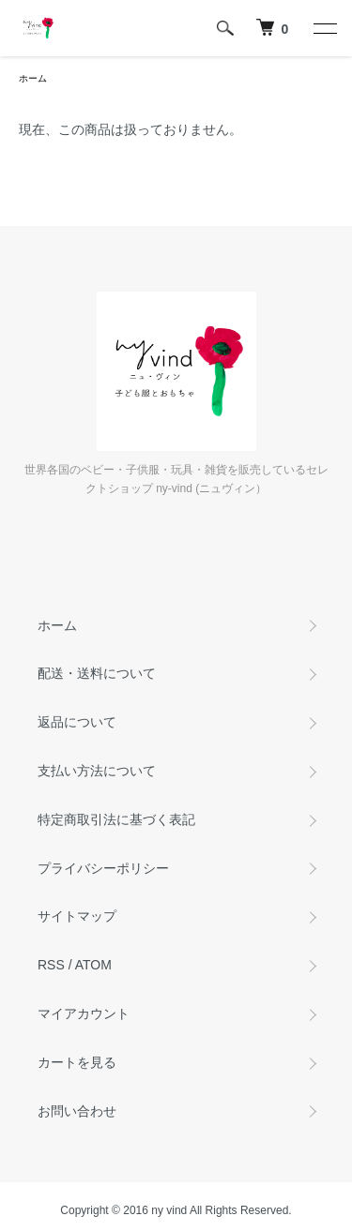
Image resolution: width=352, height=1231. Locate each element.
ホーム (33, 78)
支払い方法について (97, 770)
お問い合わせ (77, 1110)
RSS (51, 964)
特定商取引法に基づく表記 (116, 819)
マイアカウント (84, 1013)
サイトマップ (77, 915)
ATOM (93, 964)
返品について (77, 721)
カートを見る (77, 1062)
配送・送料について (97, 673)
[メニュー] (324, 28)
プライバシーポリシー (103, 868)
